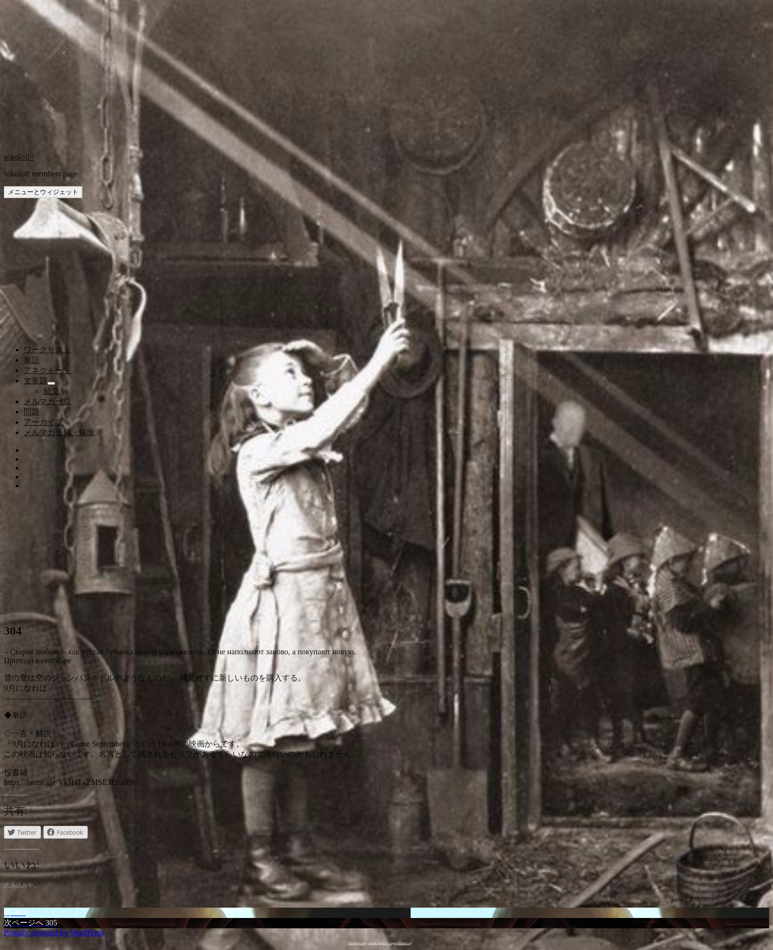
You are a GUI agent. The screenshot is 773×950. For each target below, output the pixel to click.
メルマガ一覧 (47, 401)
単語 (31, 360)
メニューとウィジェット (43, 192)
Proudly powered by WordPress (54, 932)
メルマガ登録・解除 (59, 432)
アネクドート (47, 370)
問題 (31, 411)
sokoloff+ (19, 157)
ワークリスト (47, 349)
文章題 (35, 380)
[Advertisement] (386, 286)
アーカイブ (43, 422)
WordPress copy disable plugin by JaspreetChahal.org (380, 943)
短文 (51, 391)
